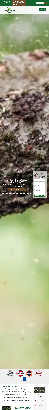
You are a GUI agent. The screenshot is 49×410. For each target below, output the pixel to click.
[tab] (24, 205)
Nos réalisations (17, 189)
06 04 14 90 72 (6, 3)
